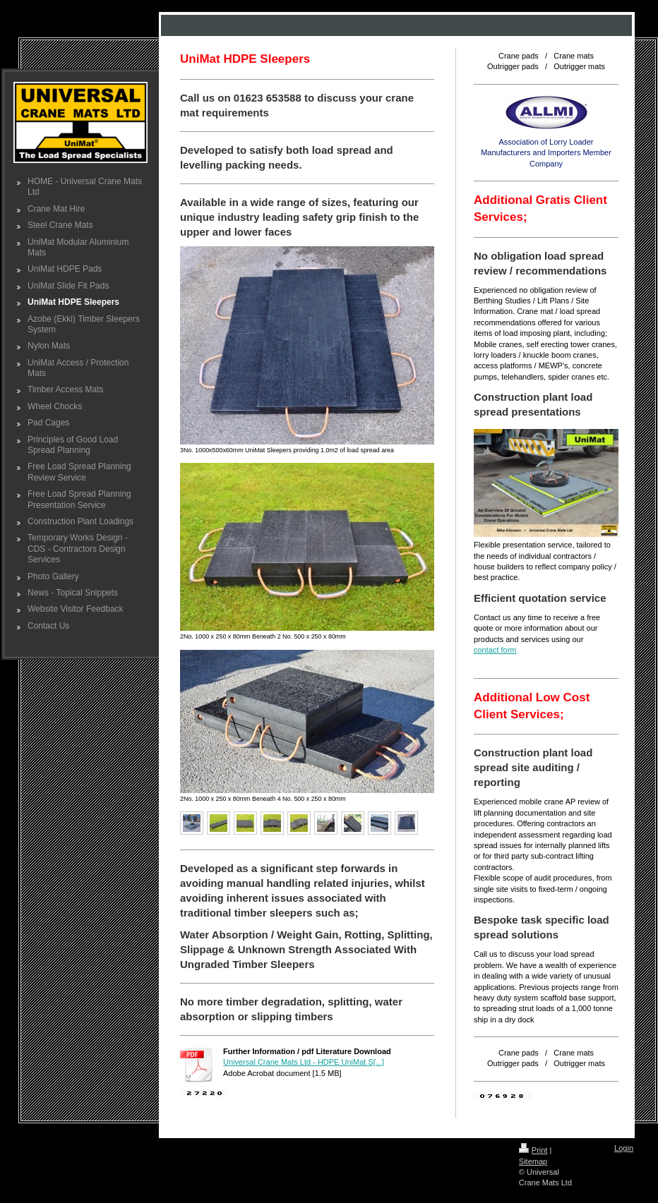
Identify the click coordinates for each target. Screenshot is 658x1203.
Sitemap (533, 1161)
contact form (495, 650)
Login (623, 1148)
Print (533, 1150)
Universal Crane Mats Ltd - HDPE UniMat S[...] (303, 1062)
